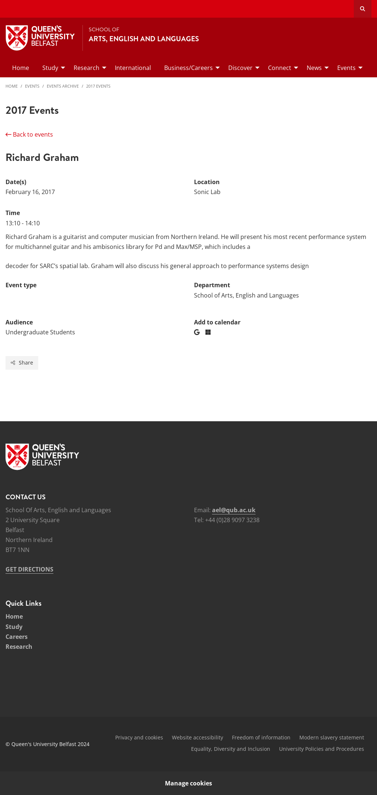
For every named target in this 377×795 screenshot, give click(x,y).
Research (19, 647)
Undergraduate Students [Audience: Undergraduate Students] (40, 332)
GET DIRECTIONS (29, 569)
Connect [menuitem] (279, 68)
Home (12, 86)
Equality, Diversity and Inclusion (230, 748)
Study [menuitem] (50, 68)
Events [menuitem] (346, 68)
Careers (17, 637)
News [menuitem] (314, 68)
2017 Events (98, 86)
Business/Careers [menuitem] (188, 68)
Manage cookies (188, 783)
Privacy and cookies (139, 737)
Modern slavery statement (331, 737)
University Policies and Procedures (321, 748)
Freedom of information (261, 737)
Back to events (29, 134)
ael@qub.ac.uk (234, 510)
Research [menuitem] (86, 68)
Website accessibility (197, 737)
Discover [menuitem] (240, 68)
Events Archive (63, 86)
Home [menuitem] (20, 68)
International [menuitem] (133, 68)
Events (32, 86)
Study (14, 627)
